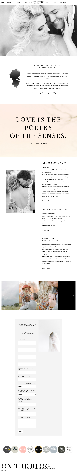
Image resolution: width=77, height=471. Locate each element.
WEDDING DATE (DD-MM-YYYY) (26, 369)
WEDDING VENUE (24, 376)
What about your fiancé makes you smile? (25, 400)
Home (9, 2)
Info (46, 2)
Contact (63, 2)
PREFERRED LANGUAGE (26, 383)
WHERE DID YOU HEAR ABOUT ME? (26, 391)
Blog (54, 2)
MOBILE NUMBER (24, 354)
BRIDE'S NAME (23, 340)
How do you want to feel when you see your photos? (26, 409)
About (17, 2)
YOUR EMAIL (22, 361)
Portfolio (28, 2)
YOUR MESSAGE (23, 417)
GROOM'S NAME (24, 347)
